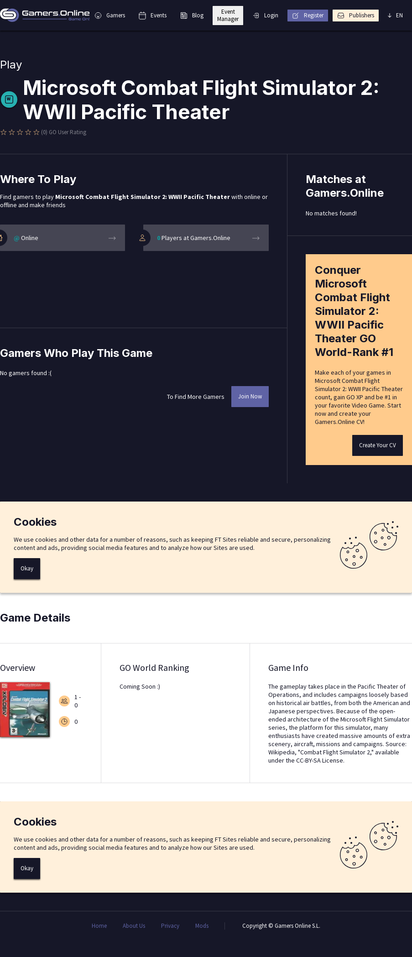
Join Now (250, 396)
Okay (27, 568)
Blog (191, 15)
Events (153, 15)
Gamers (109, 15)
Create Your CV (377, 445)
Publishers (355, 15)
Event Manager (228, 15)
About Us (134, 926)
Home (99, 926)
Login (265, 15)
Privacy (170, 926)
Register (307, 15)
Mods (202, 926)
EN (395, 15)
